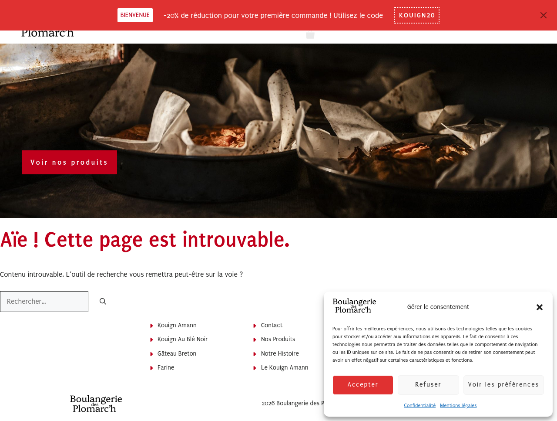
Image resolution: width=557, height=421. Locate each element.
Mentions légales (458, 405)
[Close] (543, 15)
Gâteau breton (177, 353)
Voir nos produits (69, 162)
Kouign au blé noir (183, 339)
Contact (271, 325)
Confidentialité (420, 405)
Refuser (428, 384)
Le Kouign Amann (285, 367)
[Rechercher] (103, 302)
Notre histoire (280, 353)
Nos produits (278, 339)
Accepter (362, 384)
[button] (539, 307)
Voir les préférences (503, 384)
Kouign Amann (177, 325)
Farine (166, 367)
